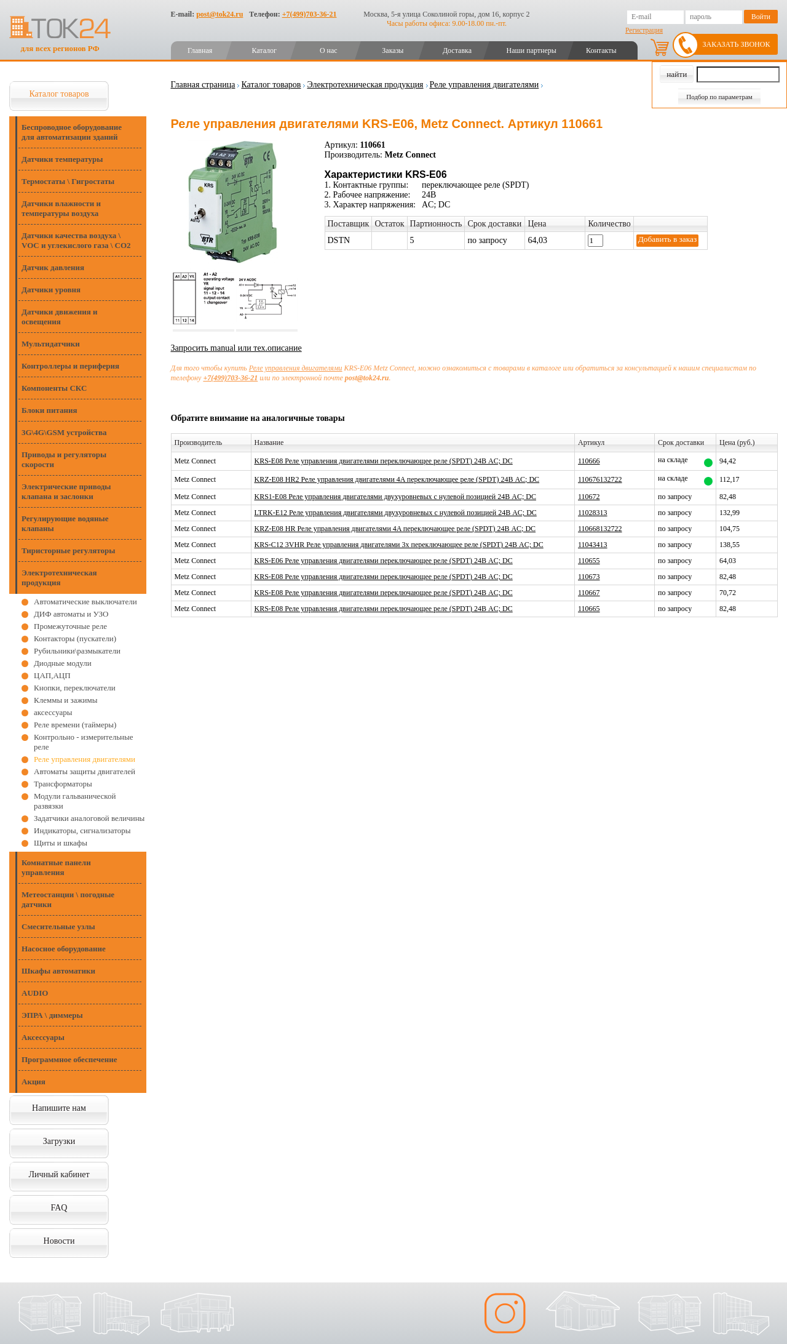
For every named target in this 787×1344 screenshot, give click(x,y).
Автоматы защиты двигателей (84, 771)
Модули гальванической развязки (75, 800)
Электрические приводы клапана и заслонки (66, 491)
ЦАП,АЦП (52, 675)
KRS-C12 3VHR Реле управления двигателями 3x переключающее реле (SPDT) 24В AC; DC (399, 544)
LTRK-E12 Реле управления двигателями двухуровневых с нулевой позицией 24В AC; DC (396, 512)
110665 (589, 608)
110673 (589, 576)
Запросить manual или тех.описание (236, 348)
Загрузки (59, 1141)
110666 (589, 461)
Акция (33, 1081)
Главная (200, 50)
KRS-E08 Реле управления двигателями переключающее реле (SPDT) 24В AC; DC (384, 461)
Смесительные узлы (58, 926)
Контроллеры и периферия (70, 365)
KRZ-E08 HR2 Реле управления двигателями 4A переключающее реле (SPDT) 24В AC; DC (397, 479)
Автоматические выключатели (85, 601)
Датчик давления (53, 267)
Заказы (392, 50)
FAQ (59, 1207)
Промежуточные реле (70, 626)
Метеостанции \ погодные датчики (68, 899)
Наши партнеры (531, 50)
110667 (589, 592)
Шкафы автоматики (58, 970)
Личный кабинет (58, 1174)
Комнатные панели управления (56, 867)
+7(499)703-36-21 (309, 14)
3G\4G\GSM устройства (64, 432)
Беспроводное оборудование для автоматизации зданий (72, 132)
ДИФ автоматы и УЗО (71, 613)
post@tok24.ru (219, 14)
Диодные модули (63, 663)
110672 (589, 496)
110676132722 (600, 479)
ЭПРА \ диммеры (52, 1015)
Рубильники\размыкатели (77, 650)
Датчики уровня (51, 289)
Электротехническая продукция (59, 577)
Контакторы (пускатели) (75, 638)
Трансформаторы (63, 783)
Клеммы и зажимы (65, 700)
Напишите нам (59, 1108)
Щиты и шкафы (60, 842)
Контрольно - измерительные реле (83, 741)
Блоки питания (49, 410)
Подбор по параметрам (719, 96)
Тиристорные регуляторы (68, 550)
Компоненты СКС (54, 388)
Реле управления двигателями (84, 759)
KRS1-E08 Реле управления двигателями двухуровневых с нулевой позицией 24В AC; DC (395, 496)
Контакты (601, 50)
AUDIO (35, 993)
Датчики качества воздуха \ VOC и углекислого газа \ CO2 (76, 240)
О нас (329, 50)
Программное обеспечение (69, 1059)
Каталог (264, 50)
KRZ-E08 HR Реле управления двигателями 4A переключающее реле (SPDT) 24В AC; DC (395, 528)
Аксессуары (43, 1037)
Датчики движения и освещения (59, 316)
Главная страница (203, 84)
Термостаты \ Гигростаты (68, 181)
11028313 (592, 512)
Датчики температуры (62, 159)
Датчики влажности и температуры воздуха (61, 208)
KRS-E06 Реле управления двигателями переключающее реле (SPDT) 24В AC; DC (384, 560)
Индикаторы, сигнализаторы (82, 830)
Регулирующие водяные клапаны (65, 523)
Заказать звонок (736, 44)
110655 (589, 560)
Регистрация (644, 30)
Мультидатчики (51, 343)
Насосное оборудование (64, 948)
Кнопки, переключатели (75, 687)
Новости (59, 1241)
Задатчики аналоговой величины (89, 818)
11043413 (592, 544)
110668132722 (600, 528)
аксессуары (53, 712)
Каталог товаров (59, 93)
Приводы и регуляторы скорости (64, 459)
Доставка (457, 50)
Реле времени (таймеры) (75, 724)
